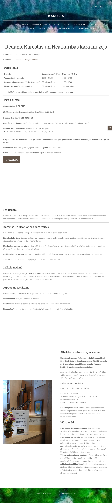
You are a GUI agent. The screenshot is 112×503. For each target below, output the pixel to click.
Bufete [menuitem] (31, 25)
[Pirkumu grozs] (110, 127)
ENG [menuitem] (94, 5)
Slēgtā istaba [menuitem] (80, 21)
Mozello (48, 490)
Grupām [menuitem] (52, 25)
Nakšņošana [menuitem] (96, 21)
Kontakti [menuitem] (36, 21)
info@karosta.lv (31, 56)
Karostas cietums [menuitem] (62, 21)
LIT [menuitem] (105, 5)
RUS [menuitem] (99, 5)
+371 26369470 (17, 56)
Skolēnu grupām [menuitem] (66, 25)
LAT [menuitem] (88, 5)
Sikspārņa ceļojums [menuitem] (87, 25)
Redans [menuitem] (47, 21)
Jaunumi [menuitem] (25, 21)
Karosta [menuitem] (41, 25)
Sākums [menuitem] (14, 21)
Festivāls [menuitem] (20, 25)
